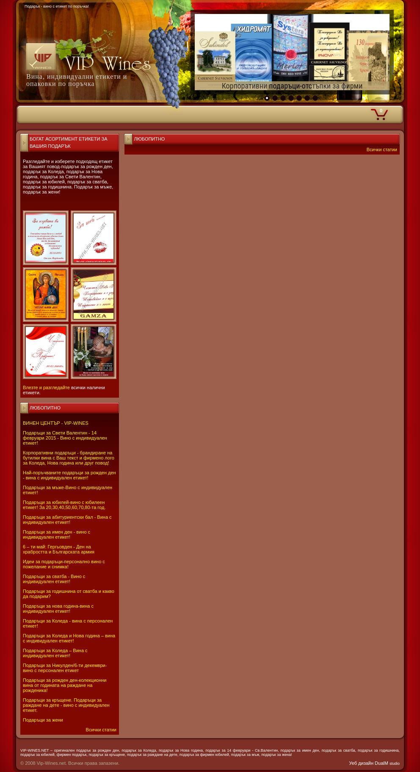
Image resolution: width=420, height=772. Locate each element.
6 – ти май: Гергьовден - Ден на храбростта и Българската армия (58, 549)
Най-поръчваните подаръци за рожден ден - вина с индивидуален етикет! (69, 475)
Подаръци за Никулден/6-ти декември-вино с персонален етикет (65, 668)
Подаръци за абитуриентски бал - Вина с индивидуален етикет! (67, 520)
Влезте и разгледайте (46, 387)
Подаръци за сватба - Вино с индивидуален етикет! (54, 579)
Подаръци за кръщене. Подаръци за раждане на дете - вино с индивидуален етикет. (66, 705)
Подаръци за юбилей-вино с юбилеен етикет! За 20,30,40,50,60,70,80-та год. (64, 505)
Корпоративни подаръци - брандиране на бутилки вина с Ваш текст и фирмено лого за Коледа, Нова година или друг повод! (68, 457)
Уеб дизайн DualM (374, 763)
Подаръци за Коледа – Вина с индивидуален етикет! (55, 653)
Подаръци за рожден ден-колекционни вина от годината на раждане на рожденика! (64, 685)
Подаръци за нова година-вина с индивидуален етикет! (58, 608)
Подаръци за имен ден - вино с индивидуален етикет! (56, 534)
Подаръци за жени (43, 719)
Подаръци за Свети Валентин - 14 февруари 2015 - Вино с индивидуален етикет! (65, 437)
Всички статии (101, 729)
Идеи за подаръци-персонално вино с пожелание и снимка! (64, 564)
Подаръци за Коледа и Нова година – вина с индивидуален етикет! (69, 638)
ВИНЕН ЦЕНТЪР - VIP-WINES (55, 423)
